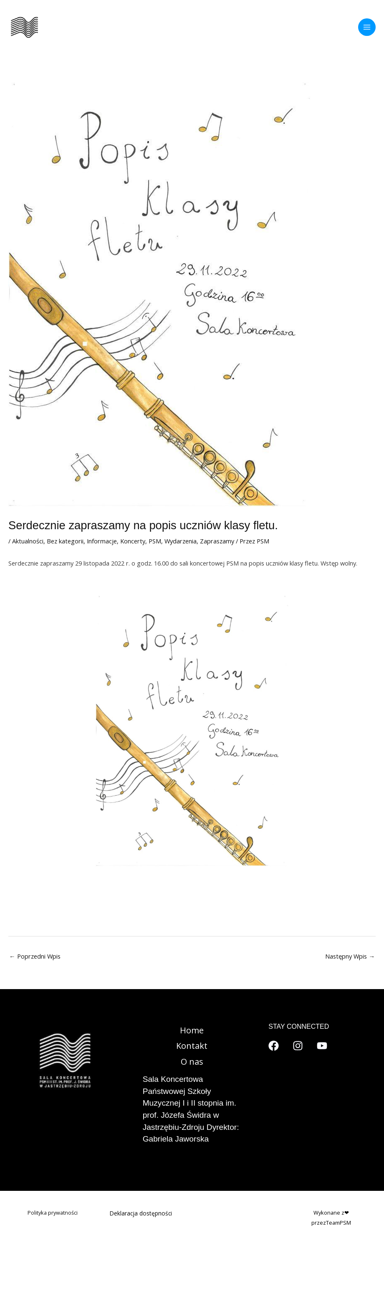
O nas (192, 1061)
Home (192, 1030)
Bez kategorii (65, 541)
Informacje (102, 541)
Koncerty (132, 541)
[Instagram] (298, 1045)
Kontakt (191, 1045)
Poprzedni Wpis (35, 956)
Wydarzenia (180, 541)
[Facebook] (273, 1045)
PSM (155, 541)
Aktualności (27, 541)
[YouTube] (322, 1045)
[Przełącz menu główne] (367, 27)
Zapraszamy (217, 541)
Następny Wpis (350, 956)
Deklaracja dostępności (141, 1213)
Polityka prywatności (53, 1212)
